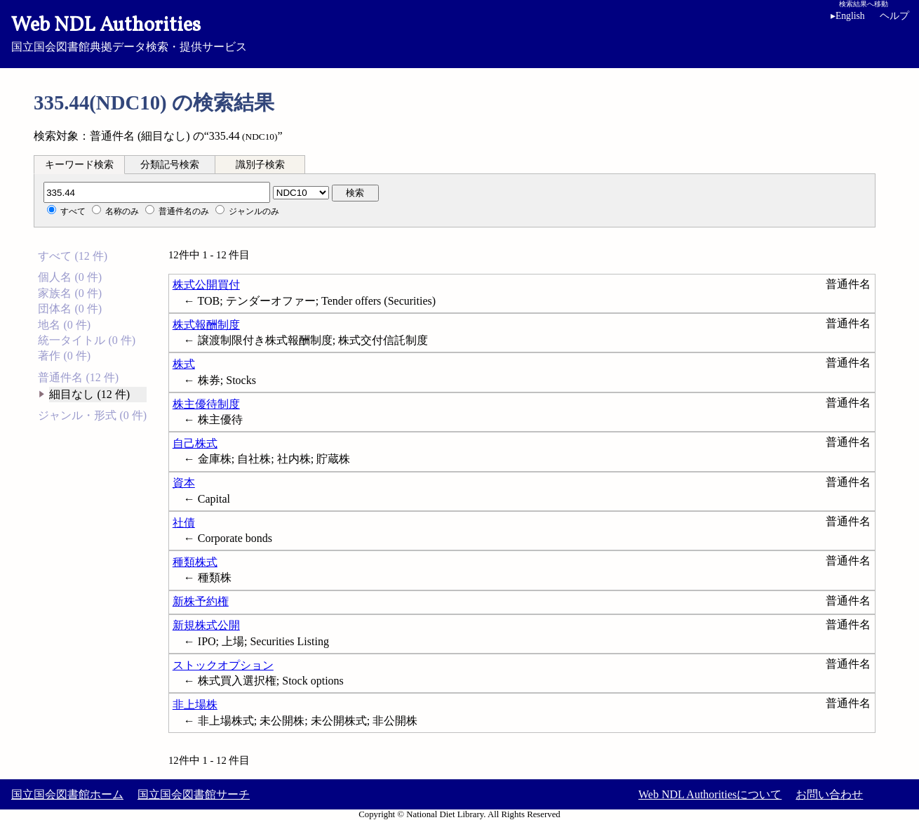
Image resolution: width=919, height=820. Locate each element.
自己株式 (195, 443)
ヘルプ (894, 16)
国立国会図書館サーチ (193, 794)
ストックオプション (223, 665)
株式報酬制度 (206, 325)
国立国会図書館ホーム (67, 794)
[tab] (79, 164)
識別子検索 (260, 164)
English (848, 16)
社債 (184, 523)
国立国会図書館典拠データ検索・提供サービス (459, 32)
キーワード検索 (79, 164)
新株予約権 (201, 601)
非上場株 (195, 704)
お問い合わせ (829, 794)
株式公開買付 (206, 285)
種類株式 (195, 562)
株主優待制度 (206, 404)
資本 (184, 483)
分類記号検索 (169, 164)
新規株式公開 (206, 625)
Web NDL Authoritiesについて (710, 794)
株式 (184, 364)
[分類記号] (156, 192)
